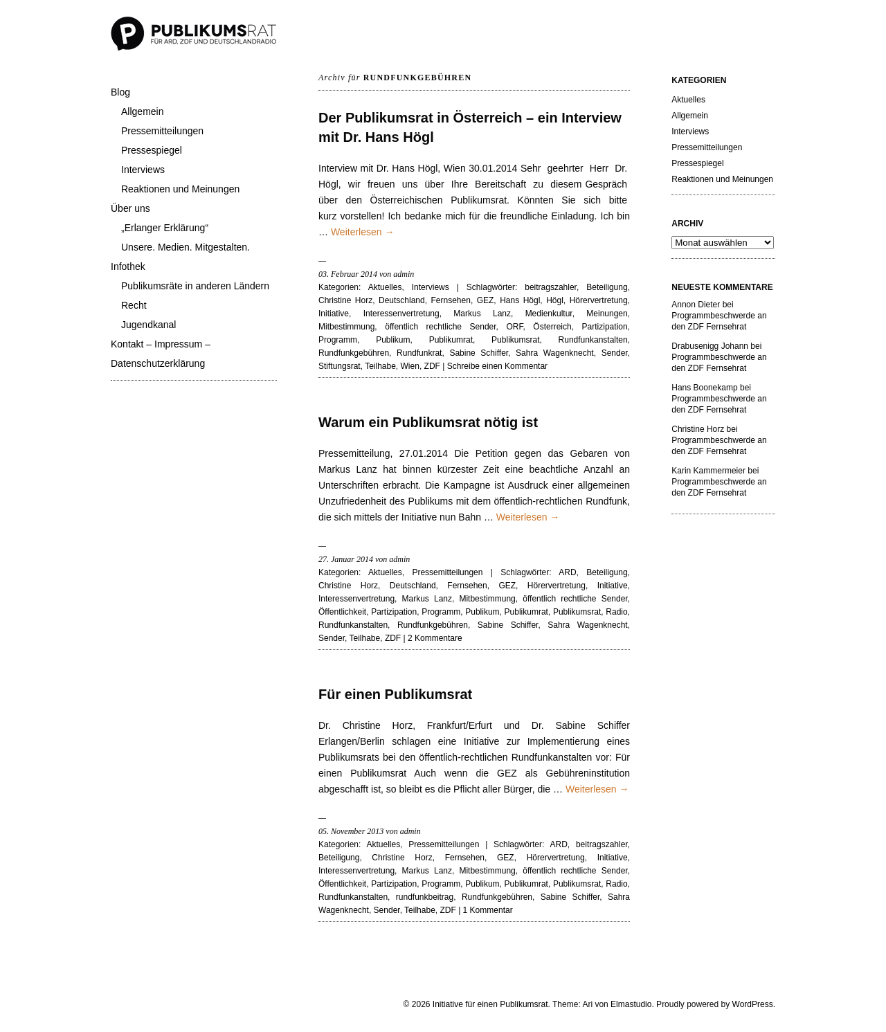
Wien (410, 366)
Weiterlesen (363, 231)
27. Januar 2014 (345, 559)
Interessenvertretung (401, 313)
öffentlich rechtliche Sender (440, 327)
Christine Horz (345, 300)
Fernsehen (451, 300)
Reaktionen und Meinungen (180, 188)
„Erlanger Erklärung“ (164, 227)
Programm (337, 340)
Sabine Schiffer (478, 353)
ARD (567, 572)
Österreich (552, 327)
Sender (615, 353)
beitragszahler (551, 287)
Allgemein (142, 111)
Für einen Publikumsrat (395, 694)
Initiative (333, 313)
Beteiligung (606, 287)
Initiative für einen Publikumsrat (490, 1004)
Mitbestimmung (346, 327)
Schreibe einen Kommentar (497, 366)
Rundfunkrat (419, 353)
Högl (554, 300)
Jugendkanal (148, 324)
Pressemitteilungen (162, 130)
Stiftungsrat (339, 366)
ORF (514, 327)
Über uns (130, 208)
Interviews (143, 169)
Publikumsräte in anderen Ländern (195, 285)
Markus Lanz (482, 313)
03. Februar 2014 (347, 274)
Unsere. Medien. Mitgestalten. (185, 247)
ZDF (432, 366)
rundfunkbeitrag (424, 897)
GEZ (485, 300)
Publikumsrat (515, 340)
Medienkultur (548, 313)
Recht (134, 305)
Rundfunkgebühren (353, 353)
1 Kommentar (488, 910)
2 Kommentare (435, 638)
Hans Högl (520, 300)
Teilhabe (380, 366)
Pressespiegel (151, 150)
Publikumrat (451, 340)
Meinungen (606, 313)
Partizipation (605, 327)
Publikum (393, 340)
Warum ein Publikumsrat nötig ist (428, 422)
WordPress (752, 1004)
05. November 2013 (350, 831)
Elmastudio (631, 1004)
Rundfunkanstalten (593, 340)
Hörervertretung (599, 300)
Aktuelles (385, 287)
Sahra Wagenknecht (555, 353)
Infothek (128, 266)
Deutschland (402, 300)
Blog (120, 92)
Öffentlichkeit (342, 612)
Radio (616, 612)
